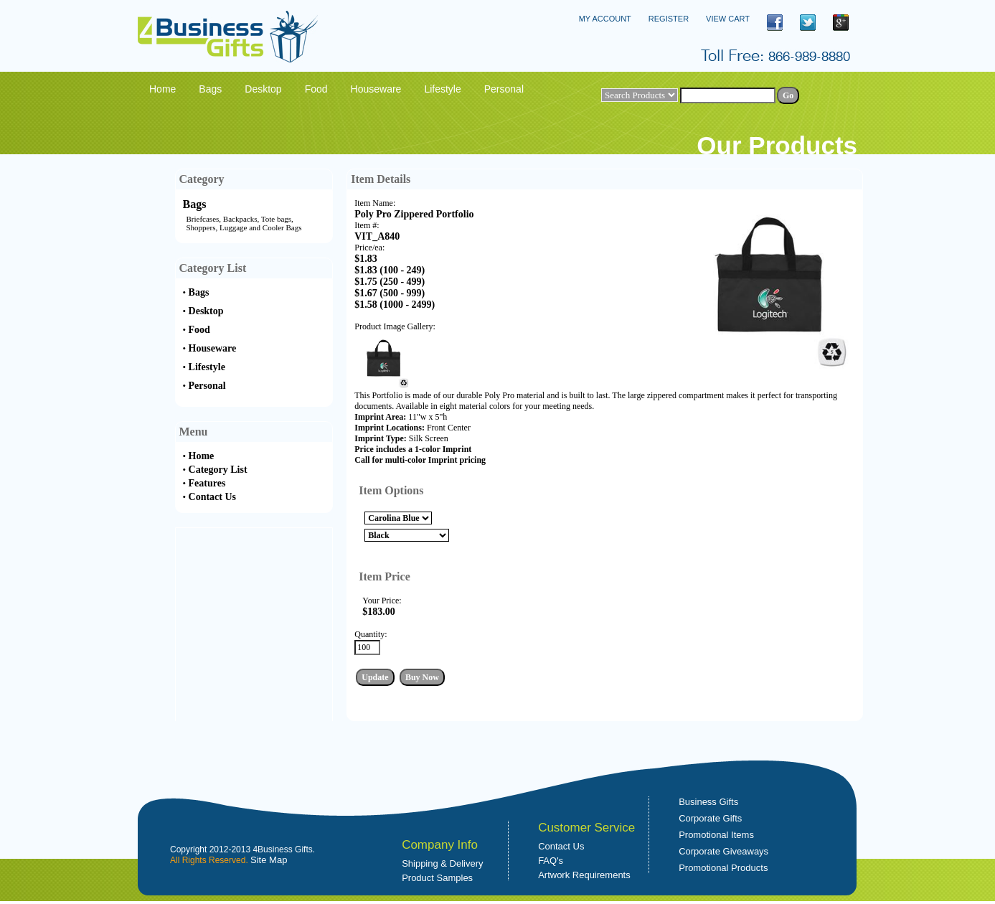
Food (199, 329)
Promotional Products (723, 867)
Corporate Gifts (710, 818)
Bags (195, 204)
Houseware (213, 348)
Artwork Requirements (584, 875)
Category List (218, 469)
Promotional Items (716, 834)
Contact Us (213, 496)
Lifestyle (207, 367)
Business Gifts (708, 801)
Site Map (268, 859)
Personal (207, 385)
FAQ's (550, 860)
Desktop (206, 311)
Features (207, 483)
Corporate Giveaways (723, 851)
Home (201, 456)
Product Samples (437, 877)
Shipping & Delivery (442, 863)
